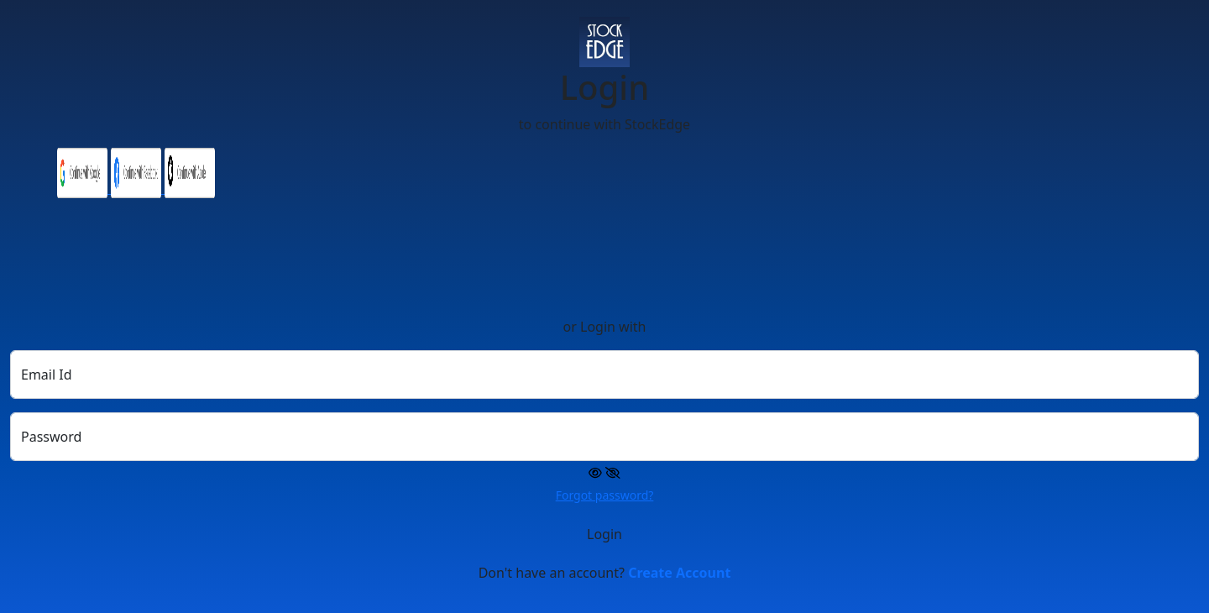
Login (604, 534)
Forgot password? (605, 495)
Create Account (679, 572)
